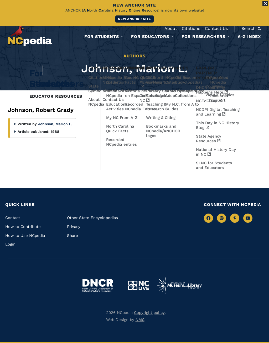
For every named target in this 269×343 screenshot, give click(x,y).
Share (72, 235)
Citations (191, 28)
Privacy (73, 226)
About (170, 28)
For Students (101, 36)
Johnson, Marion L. (55, 124)
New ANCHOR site (134, 19)
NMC (140, 319)
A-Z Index (249, 36)
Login (10, 244)
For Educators (150, 36)
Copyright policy (149, 312)
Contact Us (216, 28)
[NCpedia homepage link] (30, 35)
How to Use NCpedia (25, 235)
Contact (12, 217)
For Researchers (203, 36)
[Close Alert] (265, 3)
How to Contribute (23, 226)
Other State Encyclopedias (92, 217)
